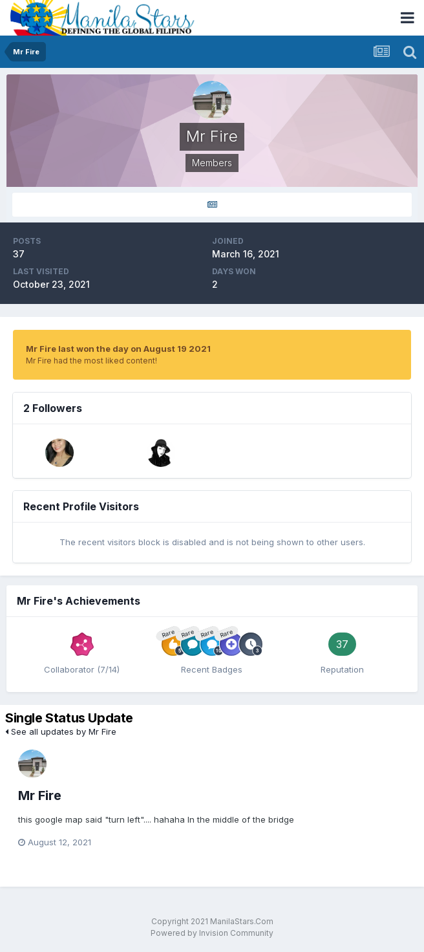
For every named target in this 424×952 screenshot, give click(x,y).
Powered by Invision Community (212, 933)
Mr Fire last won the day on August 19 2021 (118, 348)
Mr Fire (39, 795)
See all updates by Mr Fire (60, 731)
